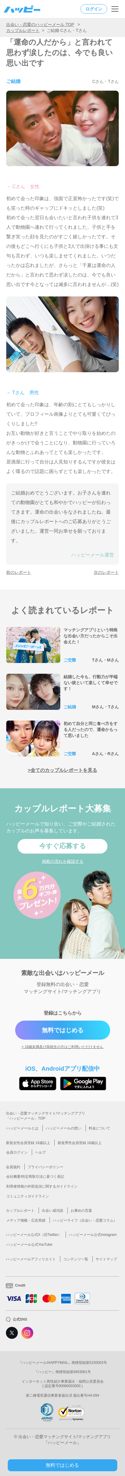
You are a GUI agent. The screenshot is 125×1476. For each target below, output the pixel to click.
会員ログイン (17, 1152)
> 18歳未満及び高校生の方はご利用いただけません (63, 1047)
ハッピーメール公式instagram (93, 1235)
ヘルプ (40, 1152)
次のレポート (106, 572)
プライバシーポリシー (45, 1167)
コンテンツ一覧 (75, 1259)
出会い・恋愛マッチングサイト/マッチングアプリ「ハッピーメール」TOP (45, 1115)
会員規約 (13, 1167)
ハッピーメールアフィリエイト (31, 1259)
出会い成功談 (52, 1210)
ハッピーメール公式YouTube (29, 1244)
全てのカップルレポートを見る (64, 770)
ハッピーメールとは (22, 1128)
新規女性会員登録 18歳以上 (28, 1143)
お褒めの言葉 (81, 1210)
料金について (99, 1128)
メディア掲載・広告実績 (25, 1220)
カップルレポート (22, 30)
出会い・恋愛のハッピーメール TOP (40, 24)
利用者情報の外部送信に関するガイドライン (41, 1186)
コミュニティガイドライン (27, 1196)
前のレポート (18, 572)
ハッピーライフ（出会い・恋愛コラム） (85, 1220)
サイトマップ (106, 1259)
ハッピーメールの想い (63, 1128)
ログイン (94, 9)
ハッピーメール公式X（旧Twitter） (33, 1235)
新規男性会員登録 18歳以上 (80, 1143)
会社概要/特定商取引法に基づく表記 (35, 1176)
